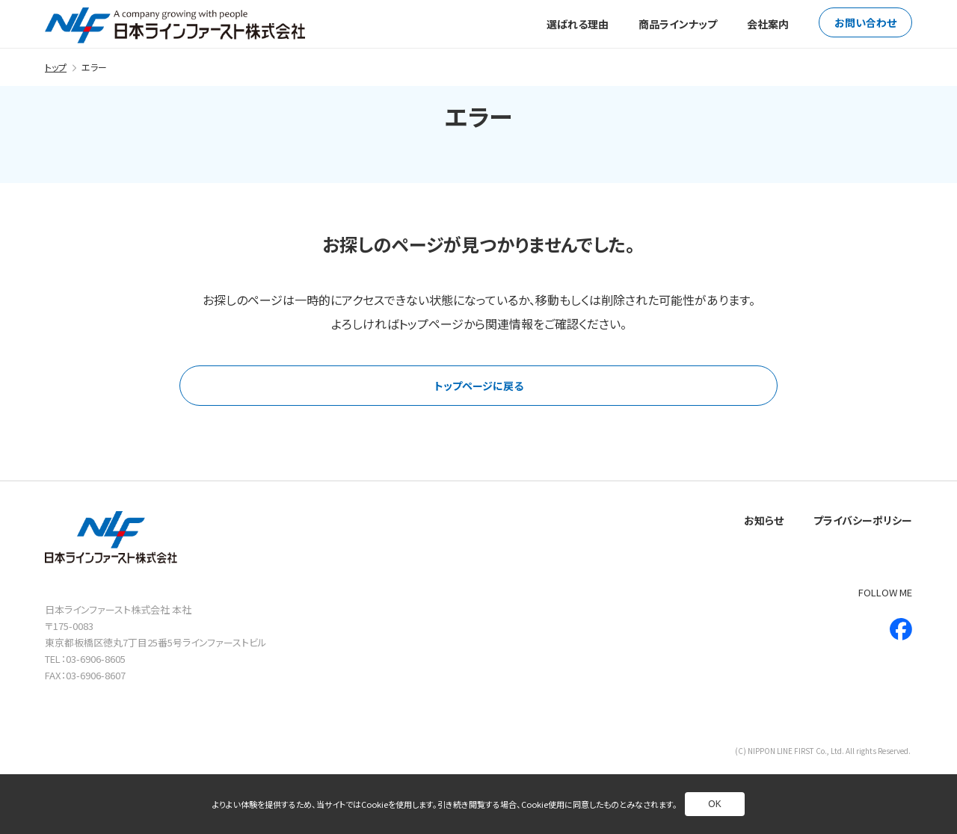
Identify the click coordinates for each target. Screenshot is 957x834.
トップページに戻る (478, 385)
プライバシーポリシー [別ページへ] (862, 520)
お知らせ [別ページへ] (764, 520)
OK (714, 804)
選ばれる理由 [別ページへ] (578, 23)
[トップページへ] (175, 25)
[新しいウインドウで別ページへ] (901, 629)
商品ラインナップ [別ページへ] (677, 23)
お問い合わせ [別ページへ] (865, 22)
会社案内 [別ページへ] (768, 23)
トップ (56, 67)
